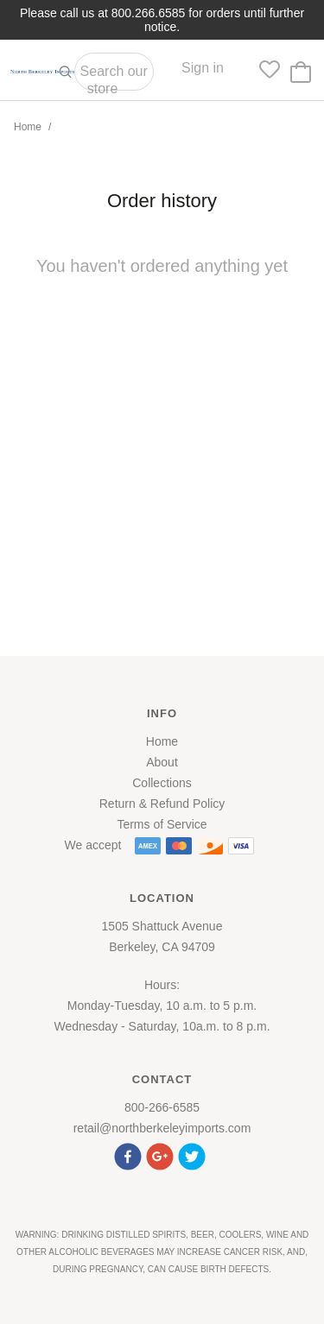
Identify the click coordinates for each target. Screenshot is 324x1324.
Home (27, 127)
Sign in (202, 67)
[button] (130, 1154)
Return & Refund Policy (162, 803)
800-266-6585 (162, 1107)
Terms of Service (161, 824)
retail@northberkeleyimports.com (162, 1128)
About (162, 762)
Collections (161, 783)
